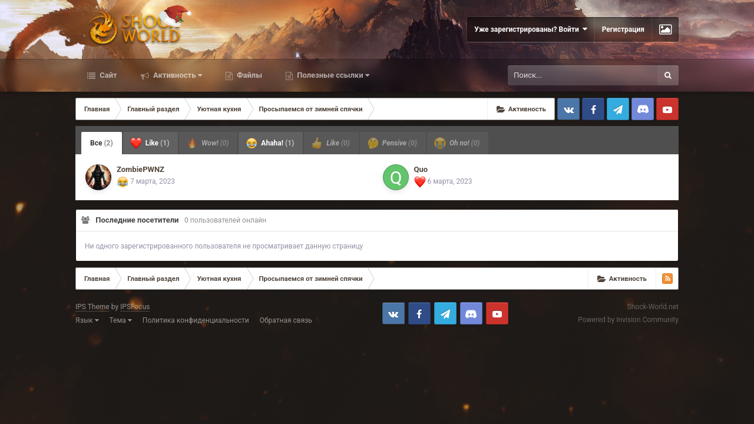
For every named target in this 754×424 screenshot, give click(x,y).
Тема (121, 320)
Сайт (107, 75)
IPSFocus (135, 307)
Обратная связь (286, 320)
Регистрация (623, 29)
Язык (87, 320)
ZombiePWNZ (140, 169)
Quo (421, 169)
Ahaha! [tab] (270, 143)
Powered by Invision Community (628, 320)
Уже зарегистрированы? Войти (530, 29)
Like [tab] (150, 143)
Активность (176, 75)
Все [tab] (101, 143)
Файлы (248, 75)
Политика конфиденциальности (196, 320)
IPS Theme (92, 307)
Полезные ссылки (332, 75)
